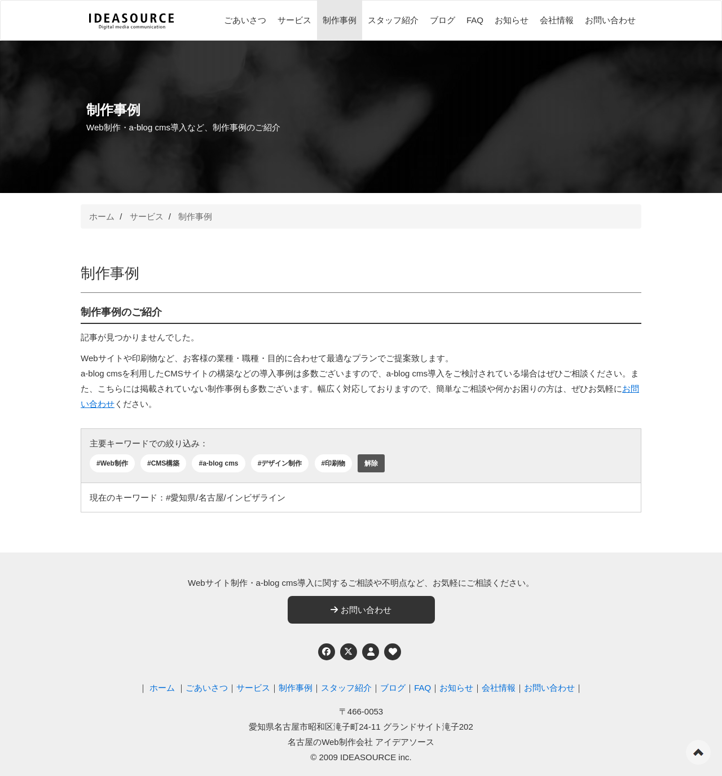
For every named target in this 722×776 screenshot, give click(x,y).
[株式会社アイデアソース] (131, 21)
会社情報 (557, 20)
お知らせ (512, 20)
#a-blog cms (218, 463)
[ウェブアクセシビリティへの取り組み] (392, 651)
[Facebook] (326, 651)
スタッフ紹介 (393, 20)
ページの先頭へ (698, 752)
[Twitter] (348, 651)
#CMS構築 (163, 463)
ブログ (442, 20)
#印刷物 (334, 463)
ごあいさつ (245, 20)
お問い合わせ (610, 20)
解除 (371, 463)
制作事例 (339, 20)
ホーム (102, 216)
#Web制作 (112, 463)
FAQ (474, 20)
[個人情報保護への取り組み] (370, 651)
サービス (294, 20)
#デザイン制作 (280, 463)
